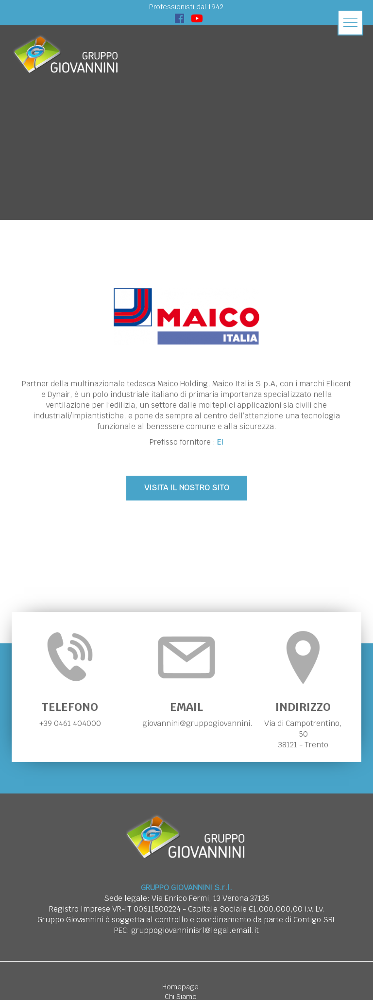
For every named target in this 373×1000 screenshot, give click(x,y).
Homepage (180, 987)
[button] (350, 22)
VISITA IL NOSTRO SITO (186, 488)
